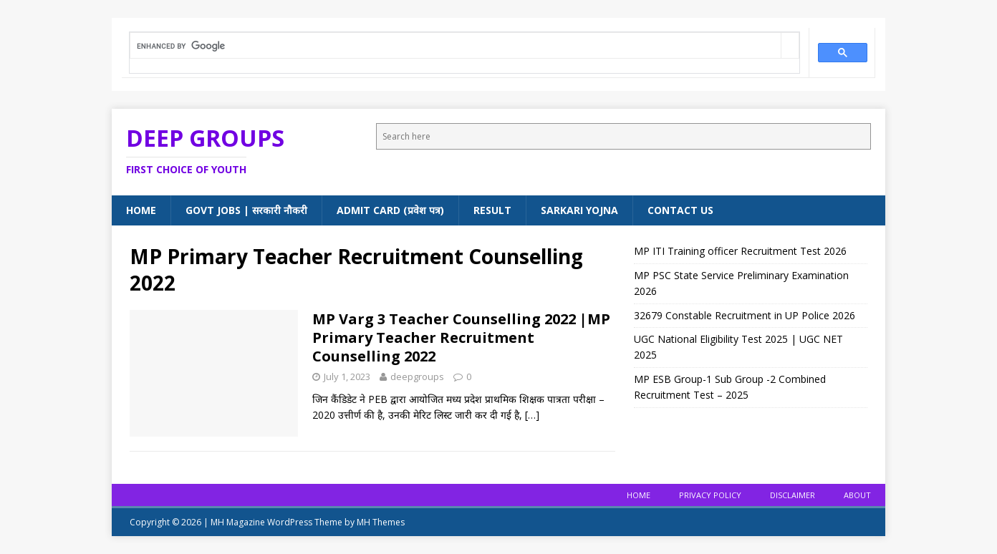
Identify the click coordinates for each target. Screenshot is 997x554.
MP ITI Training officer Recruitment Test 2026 (740, 251)
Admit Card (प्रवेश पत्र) (390, 210)
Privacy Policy (710, 495)
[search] (455, 46)
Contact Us (680, 210)
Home (141, 210)
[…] (532, 415)
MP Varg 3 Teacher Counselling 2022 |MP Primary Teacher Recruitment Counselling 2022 (461, 337)
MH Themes (381, 522)
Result (492, 210)
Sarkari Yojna (579, 210)
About (857, 495)
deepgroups (417, 376)
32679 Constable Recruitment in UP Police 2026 (744, 315)
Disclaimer (792, 495)
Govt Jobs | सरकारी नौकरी (246, 210)
